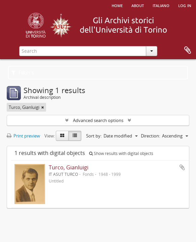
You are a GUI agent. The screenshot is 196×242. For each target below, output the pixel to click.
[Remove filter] (42, 107)
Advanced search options (98, 120)
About (137, 5)
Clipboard (187, 50)
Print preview (23, 136)
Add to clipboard (182, 167)
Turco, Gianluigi (68, 167)
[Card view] (62, 136)
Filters (22, 72)
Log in (184, 5)
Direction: (150, 136)
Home (117, 5)
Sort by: (94, 136)
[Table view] (74, 136)
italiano (161, 5)
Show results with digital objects (121, 153)
